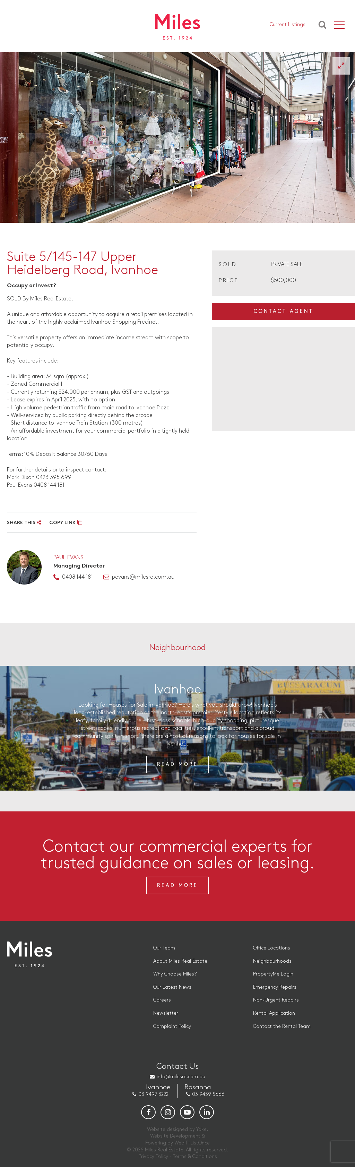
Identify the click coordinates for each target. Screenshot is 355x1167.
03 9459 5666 (208, 1094)
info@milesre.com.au (181, 1076)
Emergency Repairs (274, 987)
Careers (162, 1000)
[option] (177, 137)
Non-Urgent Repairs (276, 1000)
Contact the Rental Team (282, 1026)
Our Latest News (172, 987)
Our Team (164, 948)
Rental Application (274, 1013)
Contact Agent (283, 311)
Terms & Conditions (195, 1156)
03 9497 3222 (153, 1094)
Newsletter (165, 1013)
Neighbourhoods (272, 961)
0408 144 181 (77, 577)
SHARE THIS (24, 523)
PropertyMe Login (273, 974)
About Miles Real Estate (180, 961)
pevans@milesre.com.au (143, 577)
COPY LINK (65, 523)
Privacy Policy (153, 1156)
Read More (177, 764)
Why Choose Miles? (175, 974)
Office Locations (271, 948)
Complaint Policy (172, 1026)
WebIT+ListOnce (192, 1143)
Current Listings (287, 24)
